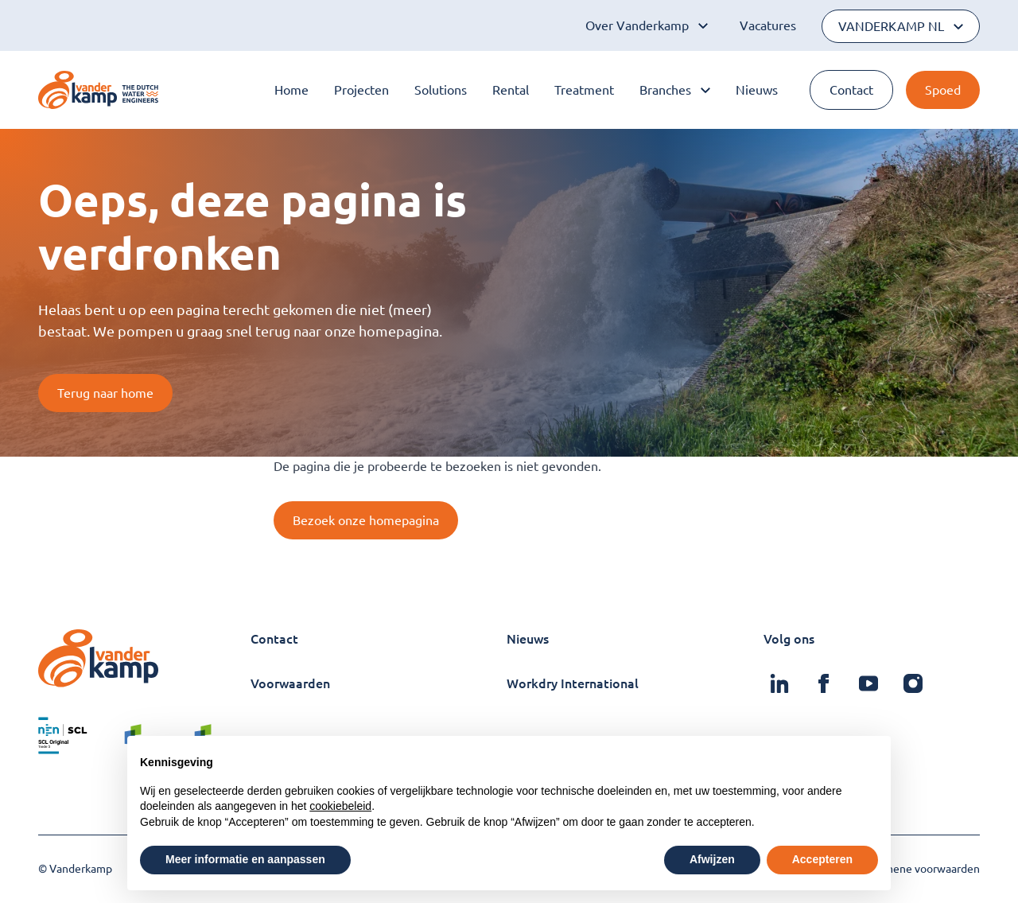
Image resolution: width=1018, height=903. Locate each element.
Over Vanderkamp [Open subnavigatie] (646, 25)
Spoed (943, 90)
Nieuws (757, 90)
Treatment (584, 90)
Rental (510, 90)
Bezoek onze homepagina (366, 520)
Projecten (361, 90)
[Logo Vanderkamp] (98, 90)
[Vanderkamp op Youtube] (868, 683)
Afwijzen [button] (712, 859)
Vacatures (768, 25)
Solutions (440, 90)
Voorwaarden (290, 683)
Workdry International (573, 683)
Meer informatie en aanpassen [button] (245, 859)
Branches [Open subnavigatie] (674, 90)
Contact (851, 90)
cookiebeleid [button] (340, 806)
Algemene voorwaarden (920, 868)
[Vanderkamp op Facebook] (824, 683)
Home (291, 90)
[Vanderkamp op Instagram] (913, 683)
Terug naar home (105, 393)
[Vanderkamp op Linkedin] (779, 683)
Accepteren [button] (822, 859)
